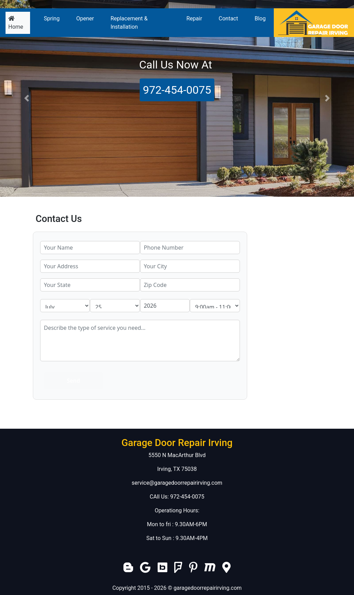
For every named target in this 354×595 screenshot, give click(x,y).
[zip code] (190, 284)
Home (19, 23)
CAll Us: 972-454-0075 (177, 496)
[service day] (115, 305)
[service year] (165, 305)
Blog (260, 18)
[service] (140, 340)
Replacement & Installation (129, 22)
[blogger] (128, 569)
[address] (90, 266)
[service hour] (215, 305)
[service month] (65, 305)
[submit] (73, 380)
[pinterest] (193, 569)
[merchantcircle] (210, 569)
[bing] (162, 569)
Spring (52, 18)
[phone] (190, 247)
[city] (190, 266)
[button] (26, 98)
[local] (226, 569)
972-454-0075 (177, 89)
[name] (90, 247)
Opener (85, 18)
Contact (228, 18)
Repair (194, 18)
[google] (146, 569)
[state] (90, 284)
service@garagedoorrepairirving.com (177, 483)
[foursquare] (178, 569)
